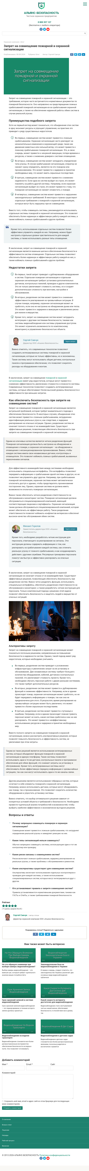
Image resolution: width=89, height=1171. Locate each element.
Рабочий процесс (9, 1145)
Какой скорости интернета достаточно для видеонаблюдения (57, 1002)
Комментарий (8, 1074)
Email (29, 1065)
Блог (38, 54)
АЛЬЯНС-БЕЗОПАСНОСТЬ (41, 13)
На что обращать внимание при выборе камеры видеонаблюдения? (18, 966)
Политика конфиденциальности (54, 1160)
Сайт (53, 1065)
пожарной (50, 379)
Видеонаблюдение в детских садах (57, 1036)
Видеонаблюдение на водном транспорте (15, 1037)
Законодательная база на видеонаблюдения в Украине (54, 966)
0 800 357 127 (44, 22)
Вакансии (6, 1151)
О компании (7, 1122)
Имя (5, 1065)
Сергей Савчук (20, 916)
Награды (6, 1139)
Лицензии (6, 1133)
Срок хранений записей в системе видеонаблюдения (17, 1002)
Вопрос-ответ (8, 1127)
